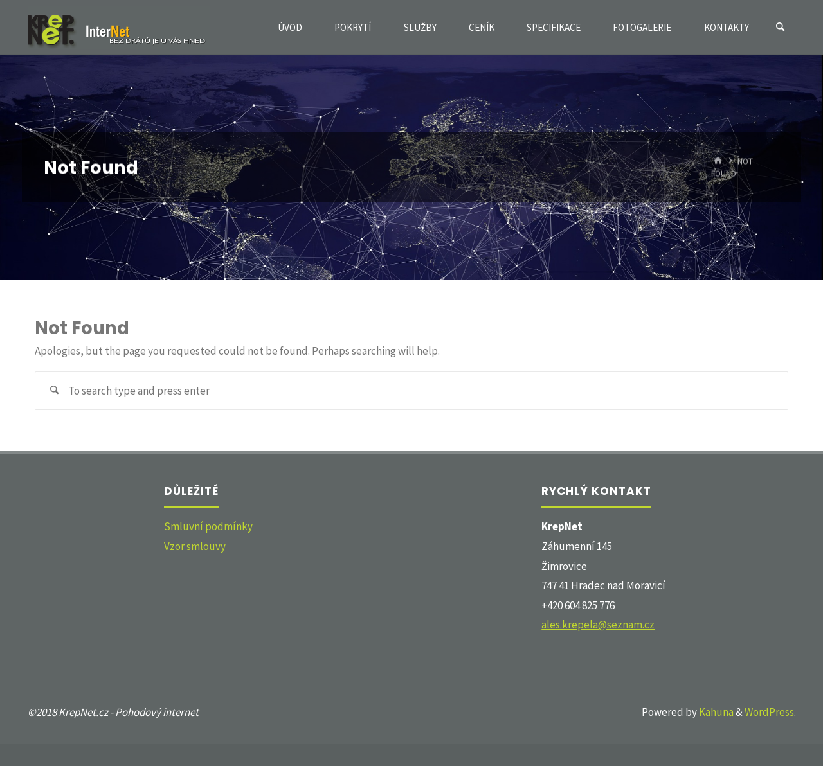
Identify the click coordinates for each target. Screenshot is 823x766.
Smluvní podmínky (208, 526)
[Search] (780, 27)
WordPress (769, 712)
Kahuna (715, 712)
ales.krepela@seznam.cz (598, 625)
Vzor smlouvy (195, 546)
